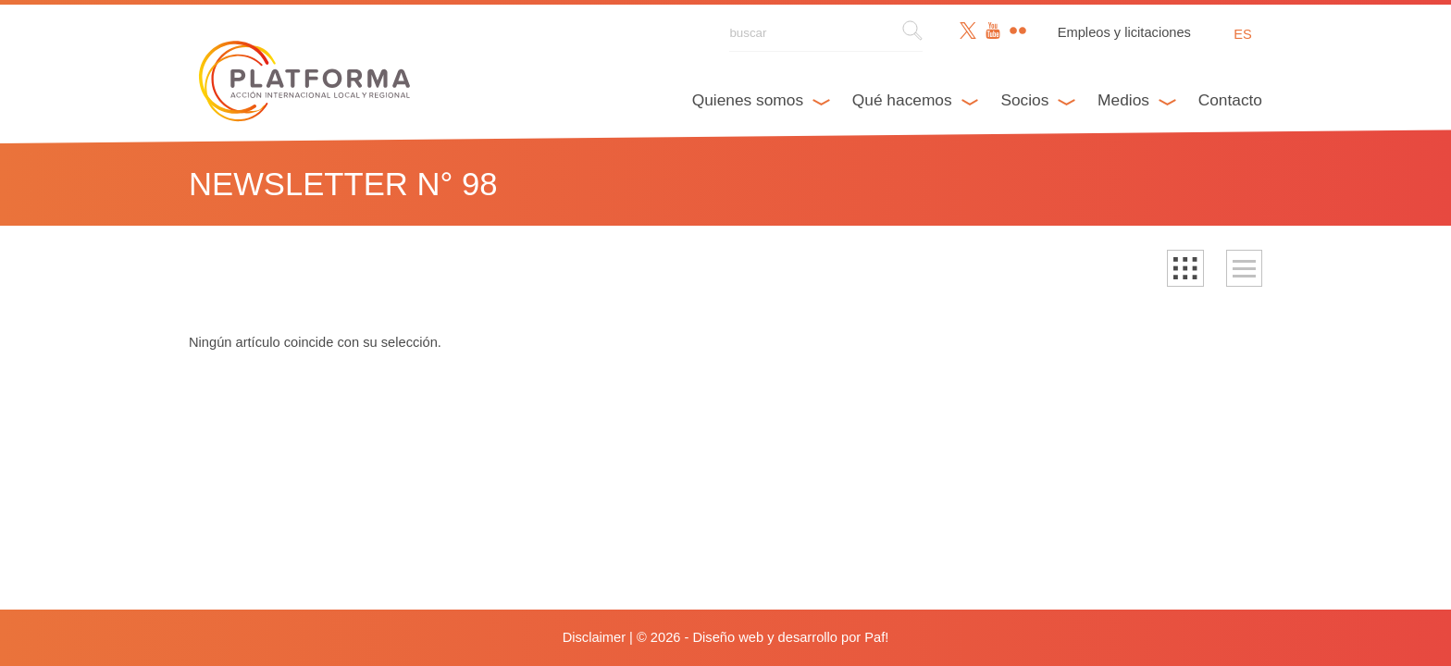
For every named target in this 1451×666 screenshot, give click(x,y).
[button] (1185, 268)
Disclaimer (594, 637)
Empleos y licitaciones (1124, 32)
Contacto (1230, 100)
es (1243, 34)
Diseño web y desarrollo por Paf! (791, 637)
